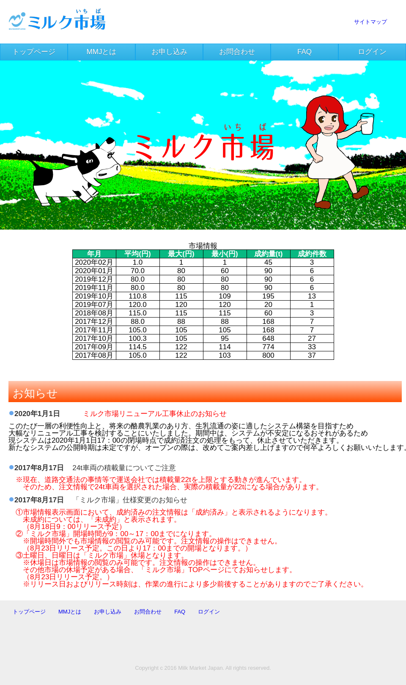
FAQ (304, 52)
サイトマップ (370, 22)
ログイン (372, 52)
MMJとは (102, 52)
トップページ (33, 52)
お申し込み (169, 52)
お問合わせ (237, 52)
